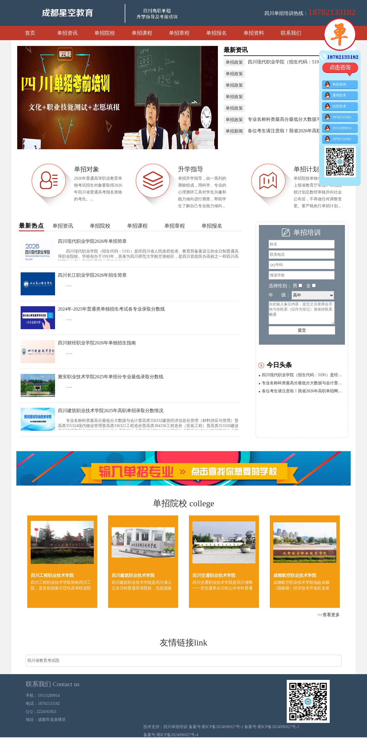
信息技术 (335, 106)
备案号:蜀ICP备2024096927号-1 (217, 727)
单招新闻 (234, 131)
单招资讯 (67, 33)
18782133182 (338, 117)
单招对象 (86, 169)
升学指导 (190, 169)
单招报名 (216, 33)
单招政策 (234, 62)
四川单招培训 (176, 727)
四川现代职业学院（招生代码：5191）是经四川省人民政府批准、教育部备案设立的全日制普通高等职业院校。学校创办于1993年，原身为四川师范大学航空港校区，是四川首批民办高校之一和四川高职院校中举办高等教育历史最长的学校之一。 (303, 375)
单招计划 (306, 169)
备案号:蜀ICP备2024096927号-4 (170, 735)
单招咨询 (335, 85)
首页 (30, 33)
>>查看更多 (329, 614)
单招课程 (142, 33)
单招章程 (179, 33)
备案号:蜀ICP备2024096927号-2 (271, 727)
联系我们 (291, 33)
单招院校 (104, 33)
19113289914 (338, 128)
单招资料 (253, 33)
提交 (302, 330)
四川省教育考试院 (43, 660)
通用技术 (335, 95)
